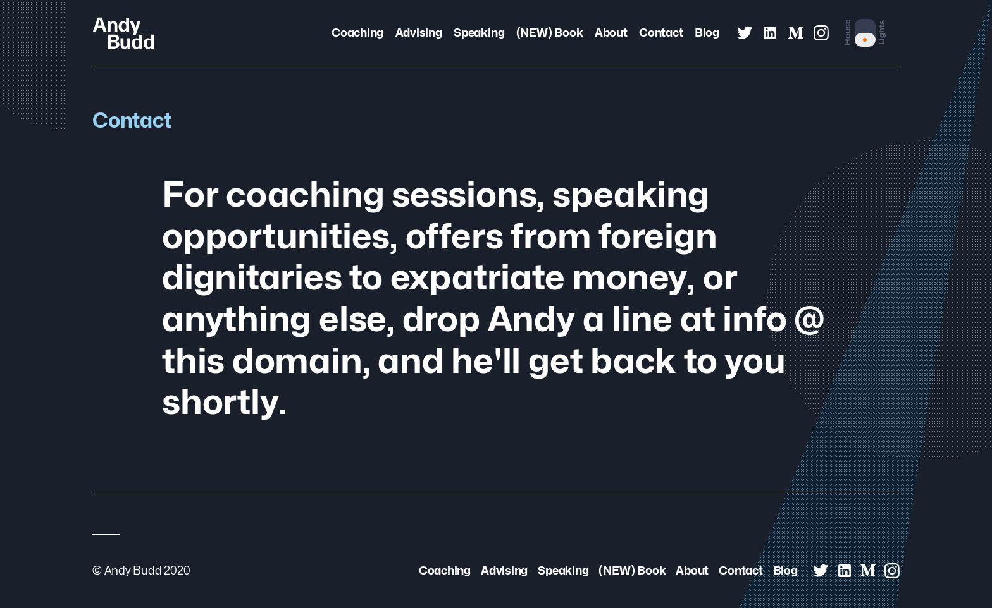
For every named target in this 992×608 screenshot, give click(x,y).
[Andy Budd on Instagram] (821, 32)
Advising (418, 32)
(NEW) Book (549, 32)
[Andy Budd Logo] (123, 32)
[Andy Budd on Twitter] (744, 32)
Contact (661, 32)
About (611, 32)
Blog (707, 32)
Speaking (479, 32)
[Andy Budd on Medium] (795, 32)
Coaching (357, 32)
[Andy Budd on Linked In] (770, 32)
